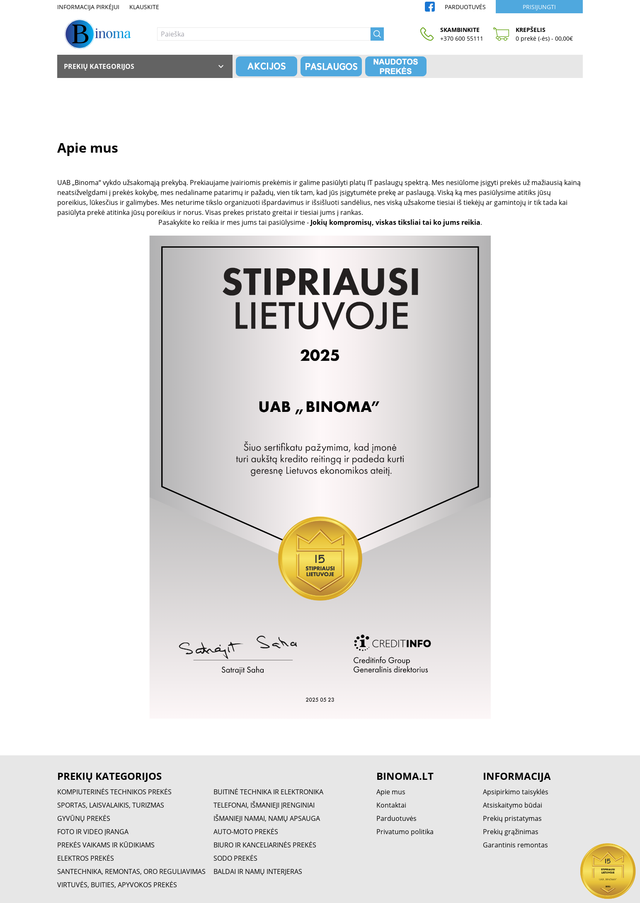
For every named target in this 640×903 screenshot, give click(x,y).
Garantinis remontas (515, 844)
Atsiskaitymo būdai (512, 805)
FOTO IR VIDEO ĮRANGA (92, 831)
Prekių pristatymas (512, 818)
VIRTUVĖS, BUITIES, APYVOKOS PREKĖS (117, 884)
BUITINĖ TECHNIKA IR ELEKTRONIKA (268, 791)
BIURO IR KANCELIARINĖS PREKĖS (264, 844)
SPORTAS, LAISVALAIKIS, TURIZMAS (110, 805)
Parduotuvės (465, 7)
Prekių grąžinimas (510, 831)
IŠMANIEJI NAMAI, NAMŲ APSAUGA (266, 818)
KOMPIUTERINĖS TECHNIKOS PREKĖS (114, 791)
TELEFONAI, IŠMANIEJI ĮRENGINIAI (264, 805)
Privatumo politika (405, 831)
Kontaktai (391, 805)
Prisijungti (539, 7)
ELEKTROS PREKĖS (85, 858)
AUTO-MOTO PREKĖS (245, 831)
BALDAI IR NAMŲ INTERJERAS (257, 871)
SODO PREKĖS (235, 858)
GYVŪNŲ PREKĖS (83, 818)
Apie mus (390, 791)
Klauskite (144, 7)
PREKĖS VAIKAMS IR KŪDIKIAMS (106, 844)
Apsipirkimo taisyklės (515, 791)
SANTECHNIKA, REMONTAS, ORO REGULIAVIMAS (131, 871)
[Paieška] (264, 34)
